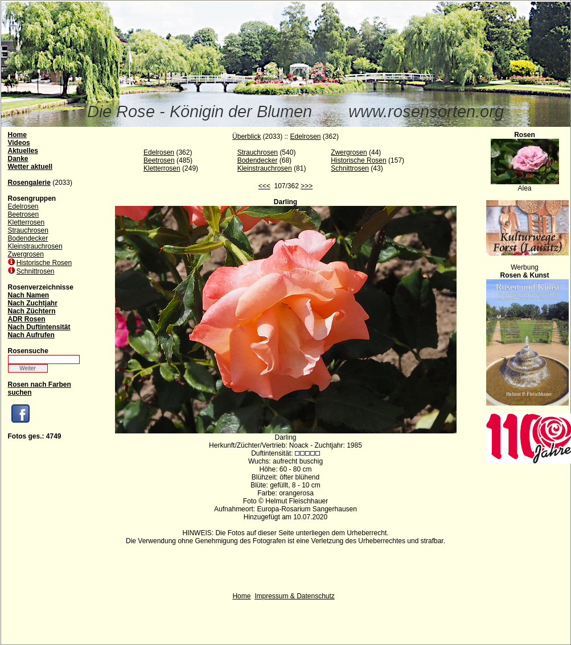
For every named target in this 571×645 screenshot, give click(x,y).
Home (241, 596)
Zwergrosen (26, 254)
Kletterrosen (26, 222)
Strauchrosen (28, 230)
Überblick (246, 136)
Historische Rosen (44, 263)
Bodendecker (28, 238)
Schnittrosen (36, 271)
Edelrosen (23, 206)
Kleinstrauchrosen (35, 246)
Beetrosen (23, 214)
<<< (264, 186)
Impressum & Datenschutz (294, 596)
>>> (307, 186)
